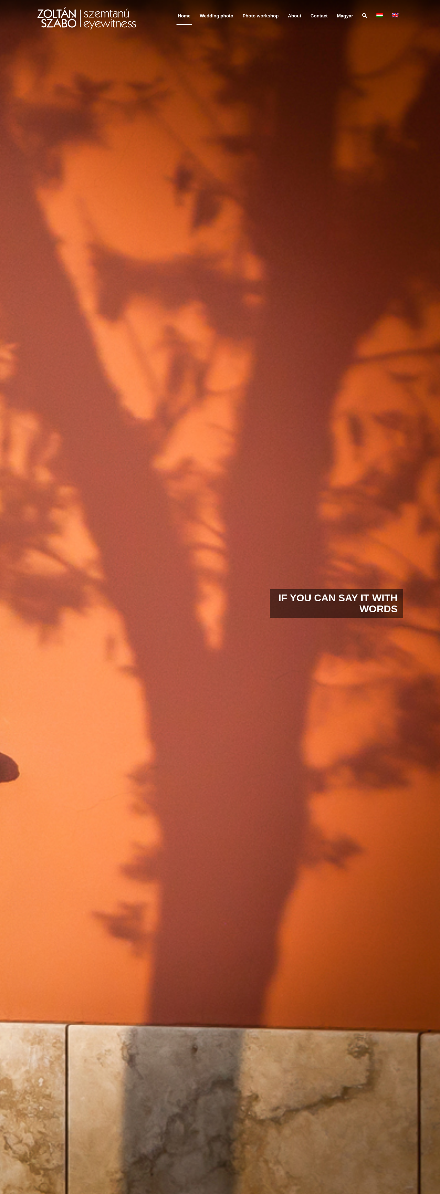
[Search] (364, 16)
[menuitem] (184, 16)
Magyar (345, 15)
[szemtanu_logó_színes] (86, 20)
